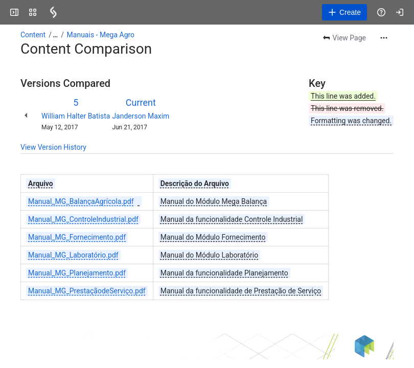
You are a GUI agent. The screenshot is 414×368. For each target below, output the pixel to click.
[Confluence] (53, 12)
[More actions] (384, 37)
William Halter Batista (75, 116)
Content (32, 35)
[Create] (344, 12)
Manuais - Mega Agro (101, 35)
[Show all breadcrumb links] (55, 35)
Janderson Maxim (140, 116)
